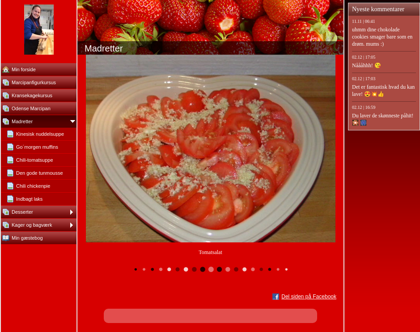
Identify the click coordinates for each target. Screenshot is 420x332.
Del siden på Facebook (308, 296)
